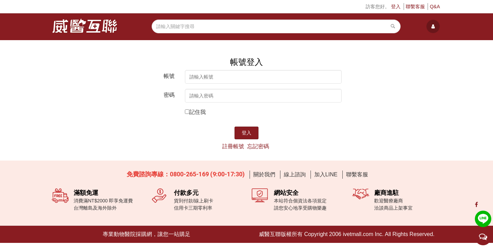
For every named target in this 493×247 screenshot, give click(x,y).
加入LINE (326, 174)
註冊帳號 (233, 146)
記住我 (197, 112)
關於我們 (264, 174)
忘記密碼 (258, 146)
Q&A (435, 6)
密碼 (169, 95)
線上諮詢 (295, 174)
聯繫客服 (415, 6)
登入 (396, 6)
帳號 (169, 76)
